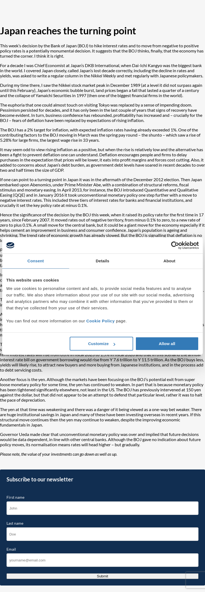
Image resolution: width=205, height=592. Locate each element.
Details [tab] (102, 261)
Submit (102, 576)
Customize (101, 343)
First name (15, 497)
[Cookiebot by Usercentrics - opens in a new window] (175, 245)
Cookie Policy (100, 321)
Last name (15, 523)
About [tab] (169, 261)
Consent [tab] (35, 261)
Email (11, 549)
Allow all (167, 343)
